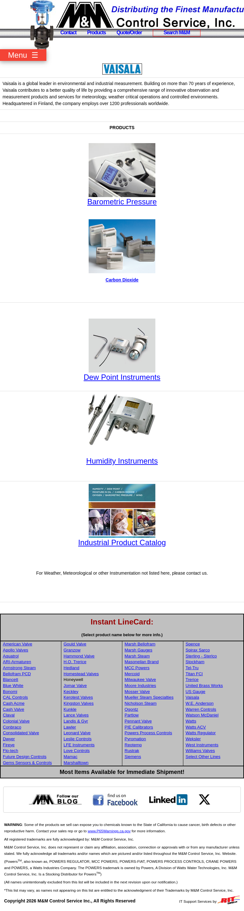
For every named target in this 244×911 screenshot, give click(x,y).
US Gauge (195, 691)
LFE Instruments (79, 745)
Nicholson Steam (141, 703)
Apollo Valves (15, 650)
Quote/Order (129, 32)
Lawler (70, 727)
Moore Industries (140, 685)
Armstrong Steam (19, 667)
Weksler (193, 738)
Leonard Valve (77, 732)
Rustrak (132, 750)
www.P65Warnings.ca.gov (109, 831)
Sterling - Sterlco (201, 656)
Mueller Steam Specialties (149, 697)
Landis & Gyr (76, 721)
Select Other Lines (203, 756)
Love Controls (77, 750)
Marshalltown (76, 762)
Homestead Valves (81, 673)
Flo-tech (10, 750)
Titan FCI (194, 673)
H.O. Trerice (75, 661)
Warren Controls (201, 709)
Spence (193, 644)
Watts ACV (196, 727)
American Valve (17, 644)
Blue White (13, 685)
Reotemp (133, 745)
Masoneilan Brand (142, 661)
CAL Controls (15, 697)
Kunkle (70, 709)
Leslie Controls (78, 738)
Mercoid (132, 673)
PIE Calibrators (139, 727)
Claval (9, 715)
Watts (191, 721)
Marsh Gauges (138, 650)
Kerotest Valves (78, 697)
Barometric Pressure (122, 201)
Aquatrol (11, 656)
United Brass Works (204, 685)
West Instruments (202, 745)
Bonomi (10, 691)
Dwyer (9, 738)
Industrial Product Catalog (122, 542)
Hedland (71, 667)
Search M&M (177, 32)
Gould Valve (75, 644)
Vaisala (192, 697)
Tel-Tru (192, 667)
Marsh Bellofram (140, 644)
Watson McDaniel (202, 715)
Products (96, 32)
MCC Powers (137, 667)
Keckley (71, 691)
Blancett (10, 679)
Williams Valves (200, 750)
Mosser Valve (137, 691)
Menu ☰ (23, 55)
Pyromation (135, 738)
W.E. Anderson (200, 703)
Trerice (192, 679)
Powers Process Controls (148, 732)
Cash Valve (13, 709)
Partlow (132, 715)
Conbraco (12, 727)
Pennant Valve (138, 721)
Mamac (71, 756)
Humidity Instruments (122, 461)
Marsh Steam (137, 656)
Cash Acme (13, 703)
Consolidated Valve (21, 732)
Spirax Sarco (198, 650)
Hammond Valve (79, 656)
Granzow (72, 650)
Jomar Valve (75, 685)
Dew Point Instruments (122, 377)
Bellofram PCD (17, 673)
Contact (68, 32)
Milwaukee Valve (140, 679)
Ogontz (131, 709)
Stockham (195, 661)
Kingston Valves (79, 703)
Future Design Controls (24, 756)
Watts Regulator (201, 732)
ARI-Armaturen (17, 661)
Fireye (9, 745)
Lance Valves (76, 715)
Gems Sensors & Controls (27, 762)
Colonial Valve (16, 721)
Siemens (133, 756)
